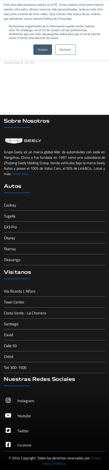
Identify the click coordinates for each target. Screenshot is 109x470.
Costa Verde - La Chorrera (25, 313)
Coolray (10, 205)
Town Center (14, 302)
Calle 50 (10, 346)
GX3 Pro (10, 227)
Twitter (23, 431)
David (8, 335)
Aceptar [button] (43, 49)
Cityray (9, 238)
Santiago (11, 324)
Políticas (60, 463)
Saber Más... (21, 173)
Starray (10, 249)
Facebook (24, 445)
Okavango (12, 260)
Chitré (8, 357)
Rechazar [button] (65, 49)
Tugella (10, 216)
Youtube (24, 416)
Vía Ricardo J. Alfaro (19, 291)
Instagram (25, 401)
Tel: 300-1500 (15, 367)
